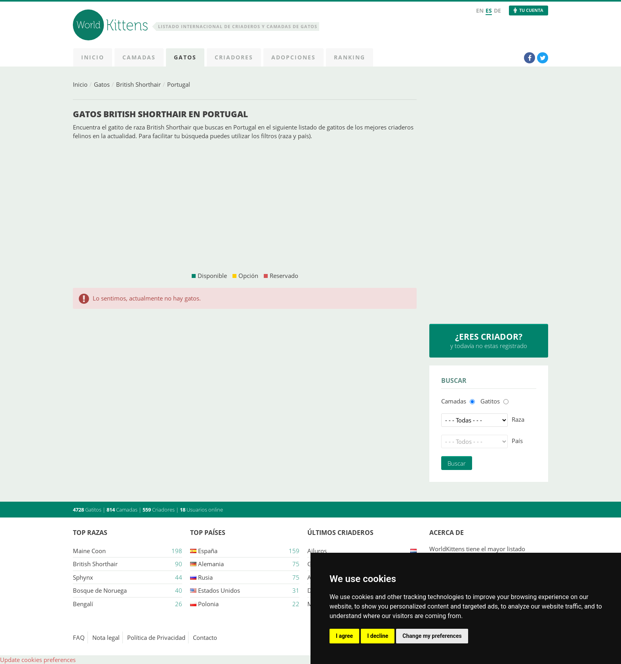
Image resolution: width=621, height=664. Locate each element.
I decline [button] (377, 636)
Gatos (102, 84)
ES (489, 10)
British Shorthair (138, 84)
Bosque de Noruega (100, 590)
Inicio (80, 84)
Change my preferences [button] (431, 636)
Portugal (178, 84)
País (517, 441)
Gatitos (490, 401)
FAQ (79, 637)
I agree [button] (344, 636)
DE (497, 10)
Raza (518, 419)
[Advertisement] (245, 205)
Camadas (453, 401)
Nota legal (106, 637)
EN (480, 10)
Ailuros (317, 551)
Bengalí (83, 604)
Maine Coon (89, 551)
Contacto (205, 637)
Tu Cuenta (531, 10)
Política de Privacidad (156, 637)
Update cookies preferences (38, 660)
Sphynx (83, 577)
